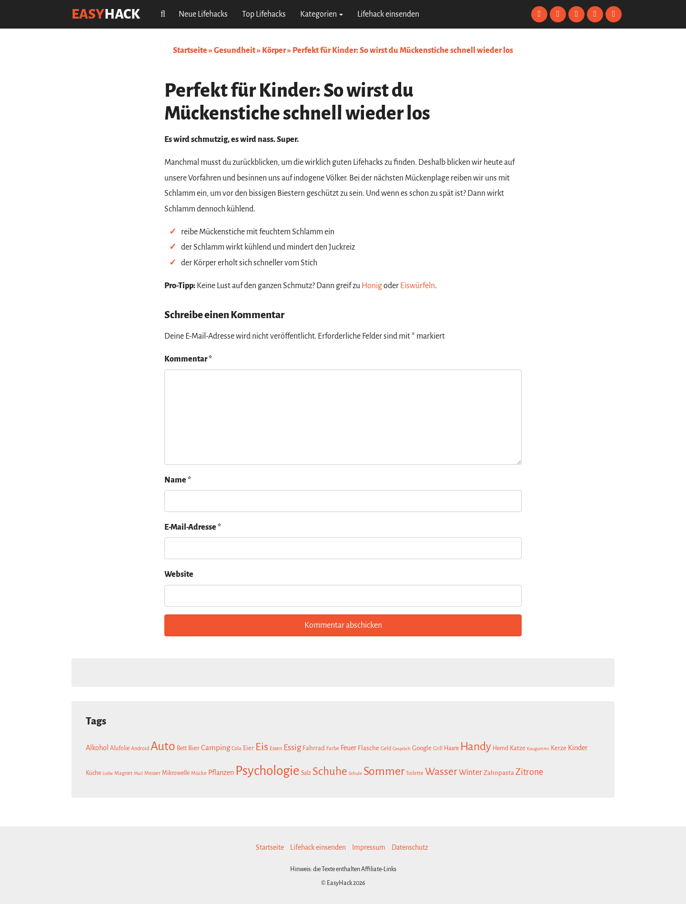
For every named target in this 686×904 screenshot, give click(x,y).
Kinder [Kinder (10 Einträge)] (577, 748)
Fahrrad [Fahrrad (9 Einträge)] (314, 748)
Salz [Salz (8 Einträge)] (306, 773)
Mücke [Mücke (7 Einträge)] (199, 773)
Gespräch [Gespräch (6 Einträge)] (402, 748)
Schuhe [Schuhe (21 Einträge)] (330, 771)
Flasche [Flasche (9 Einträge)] (368, 748)
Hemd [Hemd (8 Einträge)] (500, 748)
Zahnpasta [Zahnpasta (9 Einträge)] (499, 772)
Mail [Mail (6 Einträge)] (138, 773)
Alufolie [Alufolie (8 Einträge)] (120, 748)
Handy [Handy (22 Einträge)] (475, 747)
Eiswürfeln (417, 285)
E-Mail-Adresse (192, 527)
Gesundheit (234, 50)
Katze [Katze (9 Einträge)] (517, 748)
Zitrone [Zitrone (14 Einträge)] (529, 772)
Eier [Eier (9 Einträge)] (248, 748)
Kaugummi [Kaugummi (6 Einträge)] (538, 748)
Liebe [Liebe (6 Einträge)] (107, 773)
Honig (372, 285)
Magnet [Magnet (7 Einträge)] (123, 773)
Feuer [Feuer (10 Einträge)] (348, 748)
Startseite (190, 50)
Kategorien (321, 14)
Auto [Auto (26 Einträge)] (163, 746)
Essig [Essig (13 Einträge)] (292, 747)
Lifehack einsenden (388, 14)
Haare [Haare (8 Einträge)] (451, 748)
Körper (274, 50)
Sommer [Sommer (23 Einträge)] (383, 771)
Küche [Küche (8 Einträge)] (93, 773)
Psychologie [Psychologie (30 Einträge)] (267, 771)
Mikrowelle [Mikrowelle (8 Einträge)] (176, 773)
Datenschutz (410, 847)
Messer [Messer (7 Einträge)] (152, 773)
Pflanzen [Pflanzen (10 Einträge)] (221, 772)
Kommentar (188, 359)
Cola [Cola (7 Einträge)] (237, 748)
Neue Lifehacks (203, 14)
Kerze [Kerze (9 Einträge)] (558, 748)
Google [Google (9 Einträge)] (422, 748)
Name (177, 480)
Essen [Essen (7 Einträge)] (276, 748)
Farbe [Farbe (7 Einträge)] (332, 748)
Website (178, 574)
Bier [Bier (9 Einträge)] (194, 748)
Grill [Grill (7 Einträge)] (438, 748)
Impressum (368, 847)
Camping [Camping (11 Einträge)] (215, 747)
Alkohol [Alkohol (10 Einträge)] (97, 748)
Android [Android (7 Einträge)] (140, 748)
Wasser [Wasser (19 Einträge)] (441, 771)
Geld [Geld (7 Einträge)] (386, 748)
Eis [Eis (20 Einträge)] (261, 747)
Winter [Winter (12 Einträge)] (470, 772)
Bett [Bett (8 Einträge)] (182, 748)
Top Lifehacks (264, 14)
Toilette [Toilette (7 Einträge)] (415, 773)
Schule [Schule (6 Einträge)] (355, 773)
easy (105, 14)
